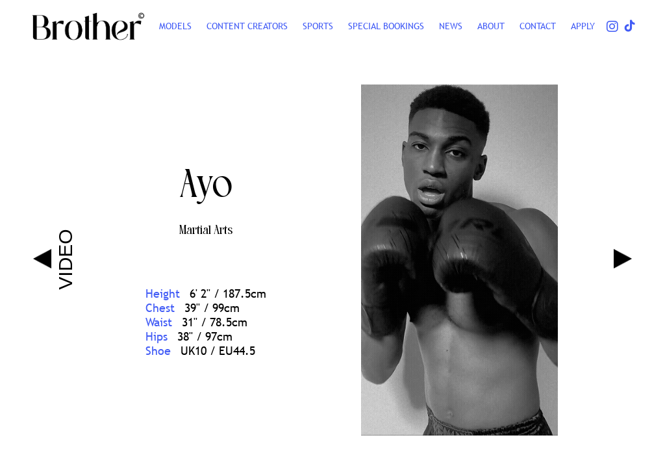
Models (175, 26)
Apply (583, 26)
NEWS (450, 26)
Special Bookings (386, 26)
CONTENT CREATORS (247, 26)
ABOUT (491, 26)
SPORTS (318, 26)
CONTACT (538, 26)
